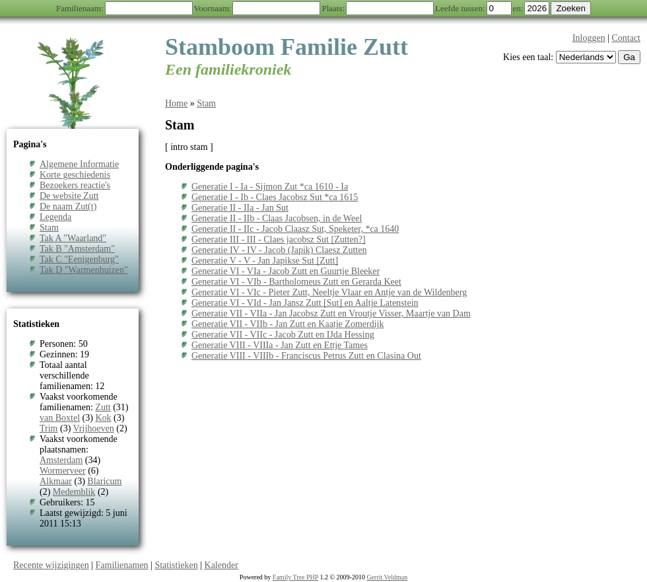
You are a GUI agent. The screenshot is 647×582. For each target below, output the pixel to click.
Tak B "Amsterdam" (77, 249)
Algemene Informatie (79, 164)
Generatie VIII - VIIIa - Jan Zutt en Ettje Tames (279, 345)
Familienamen (122, 565)
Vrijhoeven (93, 428)
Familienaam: (79, 8)
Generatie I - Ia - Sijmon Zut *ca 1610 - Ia (269, 187)
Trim (49, 428)
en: (518, 8)
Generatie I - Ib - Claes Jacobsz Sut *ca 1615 (274, 197)
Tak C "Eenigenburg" (79, 259)
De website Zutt (69, 196)
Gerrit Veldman (386, 577)
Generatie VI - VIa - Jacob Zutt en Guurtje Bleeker (285, 271)
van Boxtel (60, 418)
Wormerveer (63, 471)
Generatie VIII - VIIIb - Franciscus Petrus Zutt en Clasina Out (306, 356)
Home (176, 103)
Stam (49, 228)
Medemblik (74, 492)
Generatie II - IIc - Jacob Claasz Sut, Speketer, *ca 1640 (295, 229)
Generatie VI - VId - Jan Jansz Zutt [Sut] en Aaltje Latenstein (305, 303)
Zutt (102, 407)
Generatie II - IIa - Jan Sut (240, 208)
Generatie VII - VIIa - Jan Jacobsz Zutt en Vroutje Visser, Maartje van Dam (331, 313)
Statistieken (175, 565)
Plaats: (333, 8)
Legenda (55, 217)
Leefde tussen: (460, 8)
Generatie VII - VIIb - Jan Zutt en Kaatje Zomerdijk (287, 324)
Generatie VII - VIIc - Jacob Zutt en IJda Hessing (282, 335)
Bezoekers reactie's (75, 185)
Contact (625, 38)
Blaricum (104, 481)
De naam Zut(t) (68, 206)
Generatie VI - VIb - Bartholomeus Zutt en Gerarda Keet (296, 282)
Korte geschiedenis (75, 175)
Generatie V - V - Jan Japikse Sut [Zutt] (264, 261)
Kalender (221, 565)
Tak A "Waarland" (73, 238)
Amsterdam (61, 460)
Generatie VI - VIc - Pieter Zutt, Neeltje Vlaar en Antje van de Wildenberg (329, 292)
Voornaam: (213, 8)
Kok (103, 418)
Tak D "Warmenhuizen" (84, 270)
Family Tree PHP (295, 577)
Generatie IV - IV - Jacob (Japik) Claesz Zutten (278, 250)
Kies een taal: (528, 57)
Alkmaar (56, 481)
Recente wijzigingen (51, 565)
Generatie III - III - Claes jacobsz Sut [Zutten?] (278, 239)
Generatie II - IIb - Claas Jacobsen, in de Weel (276, 218)
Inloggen (588, 38)
